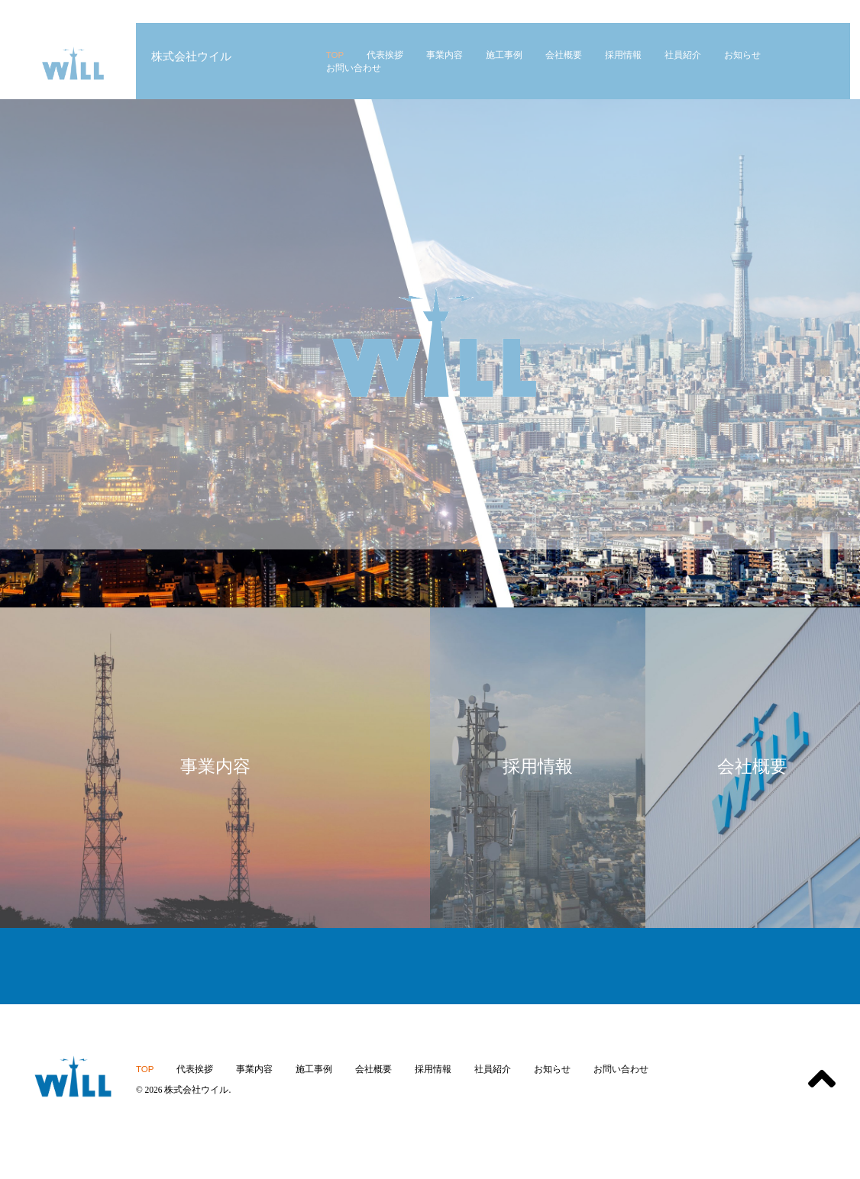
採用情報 (433, 1069)
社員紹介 (492, 1069)
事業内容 (254, 1069)
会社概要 (373, 1069)
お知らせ (552, 1069)
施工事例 (314, 1069)
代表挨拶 (194, 1069)
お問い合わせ (620, 1069)
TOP (145, 1069)
